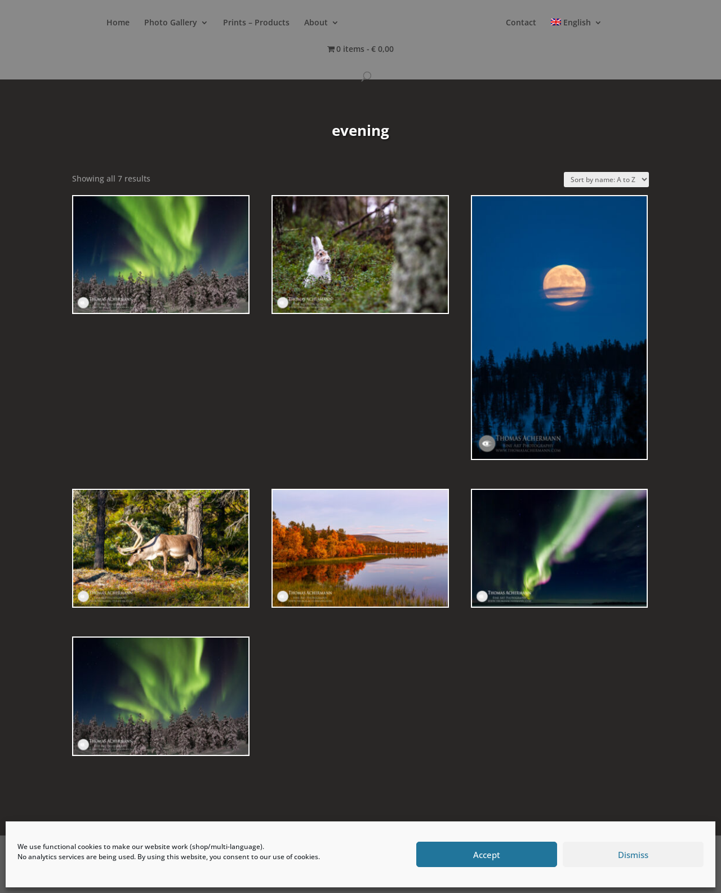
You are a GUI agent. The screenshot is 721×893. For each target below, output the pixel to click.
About (316, 23)
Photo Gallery (170, 23)
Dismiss (633, 854)
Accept (486, 854)
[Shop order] (606, 179)
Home (118, 23)
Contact (521, 23)
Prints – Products (256, 23)
